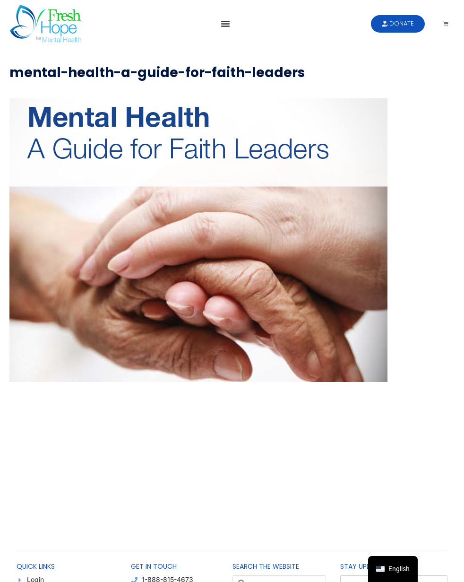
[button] (225, 24)
